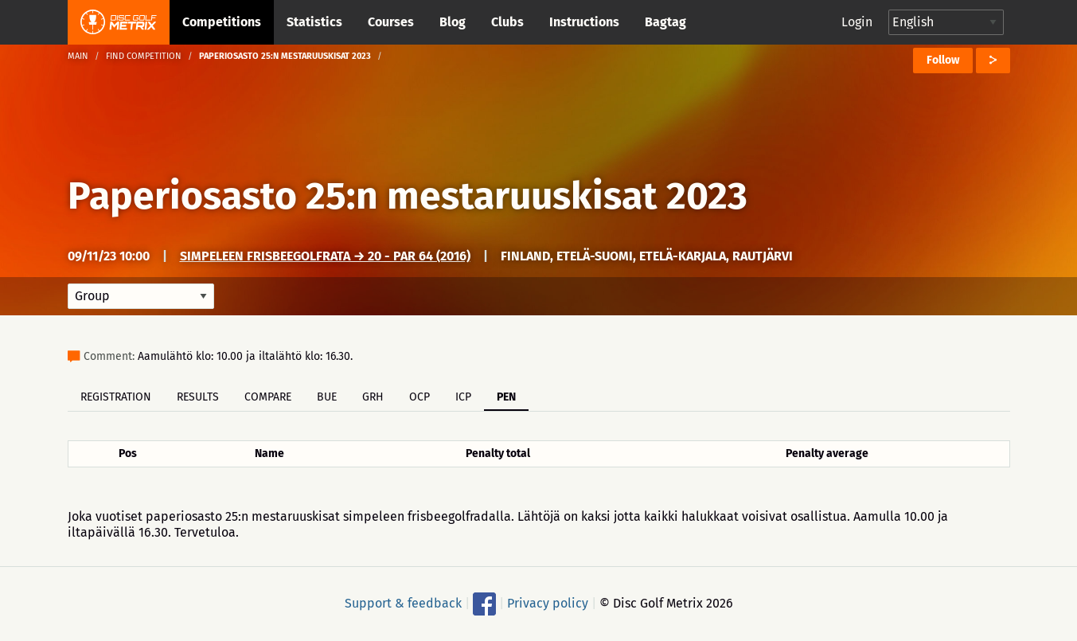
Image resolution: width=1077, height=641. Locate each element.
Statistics (314, 21)
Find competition (143, 56)
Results (198, 397)
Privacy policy (547, 603)
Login (856, 21)
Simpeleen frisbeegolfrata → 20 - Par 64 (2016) (325, 256)
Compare (267, 397)
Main (78, 56)
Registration (115, 397)
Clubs (507, 21)
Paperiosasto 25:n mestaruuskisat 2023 (407, 196)
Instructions (584, 21)
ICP (463, 397)
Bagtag (665, 21)
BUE (327, 397)
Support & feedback (403, 603)
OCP (419, 397)
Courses (391, 21)
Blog (452, 21)
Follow (943, 60)
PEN (506, 397)
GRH (373, 397)
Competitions (221, 21)
